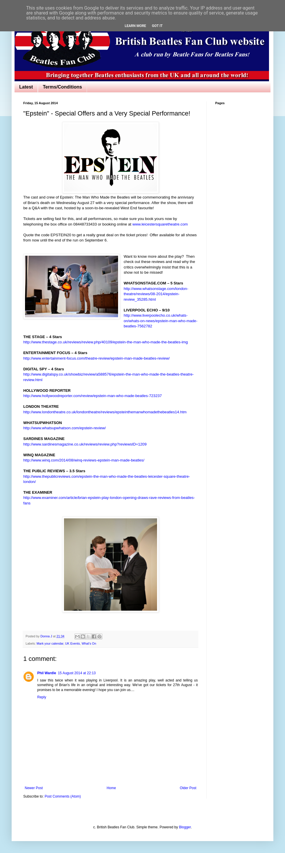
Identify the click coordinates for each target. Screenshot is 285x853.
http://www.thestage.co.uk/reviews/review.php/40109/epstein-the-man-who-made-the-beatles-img (105, 342)
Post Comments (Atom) (62, 796)
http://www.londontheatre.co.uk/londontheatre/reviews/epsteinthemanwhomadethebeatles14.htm (105, 412)
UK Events (72, 643)
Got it (157, 26)
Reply (41, 697)
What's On (89, 643)
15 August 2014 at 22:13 (77, 673)
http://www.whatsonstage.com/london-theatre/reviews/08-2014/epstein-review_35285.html (156, 294)
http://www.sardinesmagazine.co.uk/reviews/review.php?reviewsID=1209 (85, 444)
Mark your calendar (50, 643)
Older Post (188, 788)
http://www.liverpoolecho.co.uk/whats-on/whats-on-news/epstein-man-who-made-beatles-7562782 (160, 320)
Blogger (185, 827)
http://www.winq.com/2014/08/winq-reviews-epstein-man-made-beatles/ (83, 460)
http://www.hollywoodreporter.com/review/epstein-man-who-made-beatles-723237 (92, 396)
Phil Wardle (46, 673)
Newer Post (34, 788)
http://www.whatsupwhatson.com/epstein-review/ (64, 428)
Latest (26, 86)
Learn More (135, 26)
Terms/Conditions (62, 86)
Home (111, 788)
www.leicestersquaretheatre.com (160, 224)
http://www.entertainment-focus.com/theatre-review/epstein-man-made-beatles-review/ (96, 358)
